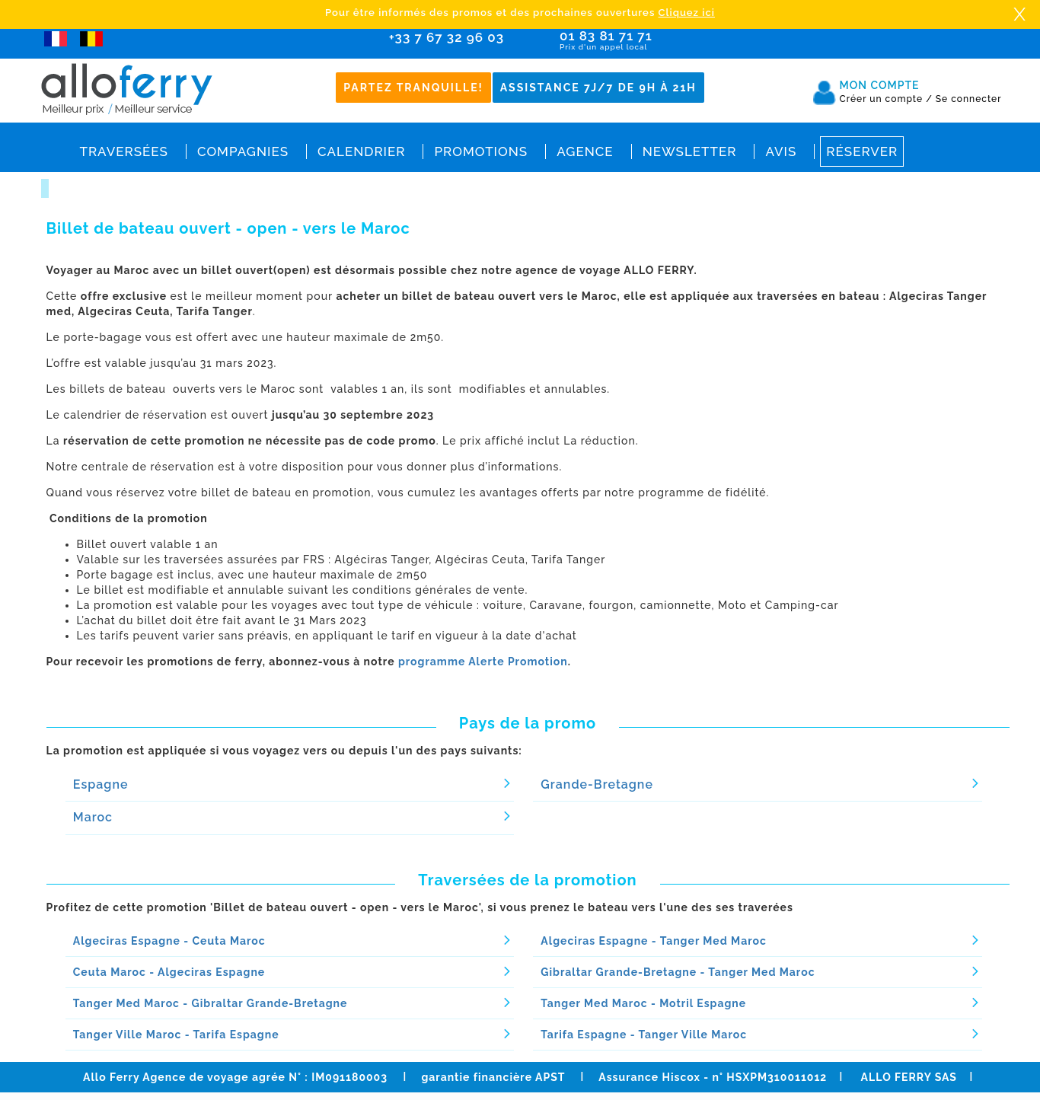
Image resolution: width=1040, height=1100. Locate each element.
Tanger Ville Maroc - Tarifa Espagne (176, 1034)
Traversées (124, 151)
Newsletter (690, 151)
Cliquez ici (687, 12)
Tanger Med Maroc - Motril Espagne (643, 1003)
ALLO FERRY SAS (909, 1077)
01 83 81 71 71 (650, 40)
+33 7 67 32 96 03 (446, 37)
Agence (585, 151)
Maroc (93, 817)
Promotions (481, 151)
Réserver (862, 151)
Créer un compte (886, 99)
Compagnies (243, 151)
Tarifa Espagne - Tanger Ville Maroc (644, 1034)
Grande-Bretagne (597, 784)
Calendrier (361, 151)
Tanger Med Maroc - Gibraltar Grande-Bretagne (210, 1003)
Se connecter (969, 99)
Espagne (101, 784)
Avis (780, 151)
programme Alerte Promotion (483, 661)
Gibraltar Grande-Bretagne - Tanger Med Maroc (678, 972)
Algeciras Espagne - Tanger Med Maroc (654, 941)
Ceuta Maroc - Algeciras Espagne (169, 972)
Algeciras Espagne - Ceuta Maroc (169, 941)
